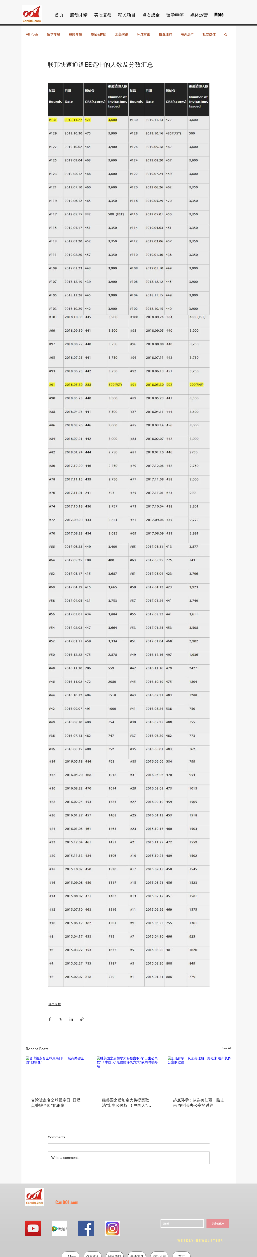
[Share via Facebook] (50, 1019)
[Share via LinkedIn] (71, 1019)
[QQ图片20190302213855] (112, 1228)
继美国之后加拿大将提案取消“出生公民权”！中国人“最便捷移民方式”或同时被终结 (126, 1103)
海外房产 (187, 34)
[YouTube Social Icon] (33, 1228)
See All (226, 1048)
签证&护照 (98, 34)
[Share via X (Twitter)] (60, 1019)
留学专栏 (53, 34)
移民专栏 (75, 34)
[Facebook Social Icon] (86, 1228)
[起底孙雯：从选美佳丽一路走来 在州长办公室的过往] (199, 1074)
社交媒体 (209, 34)
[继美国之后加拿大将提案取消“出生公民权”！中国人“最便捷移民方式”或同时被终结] (128, 1074)
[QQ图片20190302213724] (59, 1228)
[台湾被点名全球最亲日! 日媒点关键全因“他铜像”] (57, 1074)
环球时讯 (143, 34)
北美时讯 (121, 34)
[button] (226, 34)
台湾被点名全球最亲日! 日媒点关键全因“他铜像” (55, 1103)
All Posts (32, 34)
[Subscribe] (217, 1223)
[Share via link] (82, 1019)
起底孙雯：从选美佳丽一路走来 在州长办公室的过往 (198, 1103)
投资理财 (165, 34)
